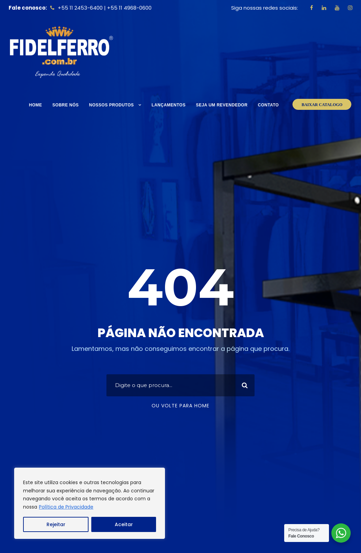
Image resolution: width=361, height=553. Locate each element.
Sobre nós (65, 105)
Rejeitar (56, 524)
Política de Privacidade (66, 506)
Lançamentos (169, 105)
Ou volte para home (180, 405)
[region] (89, 503)
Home (35, 105)
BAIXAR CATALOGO (321, 104)
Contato (268, 105)
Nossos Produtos (111, 105)
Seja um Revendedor (222, 105)
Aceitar (124, 524)
